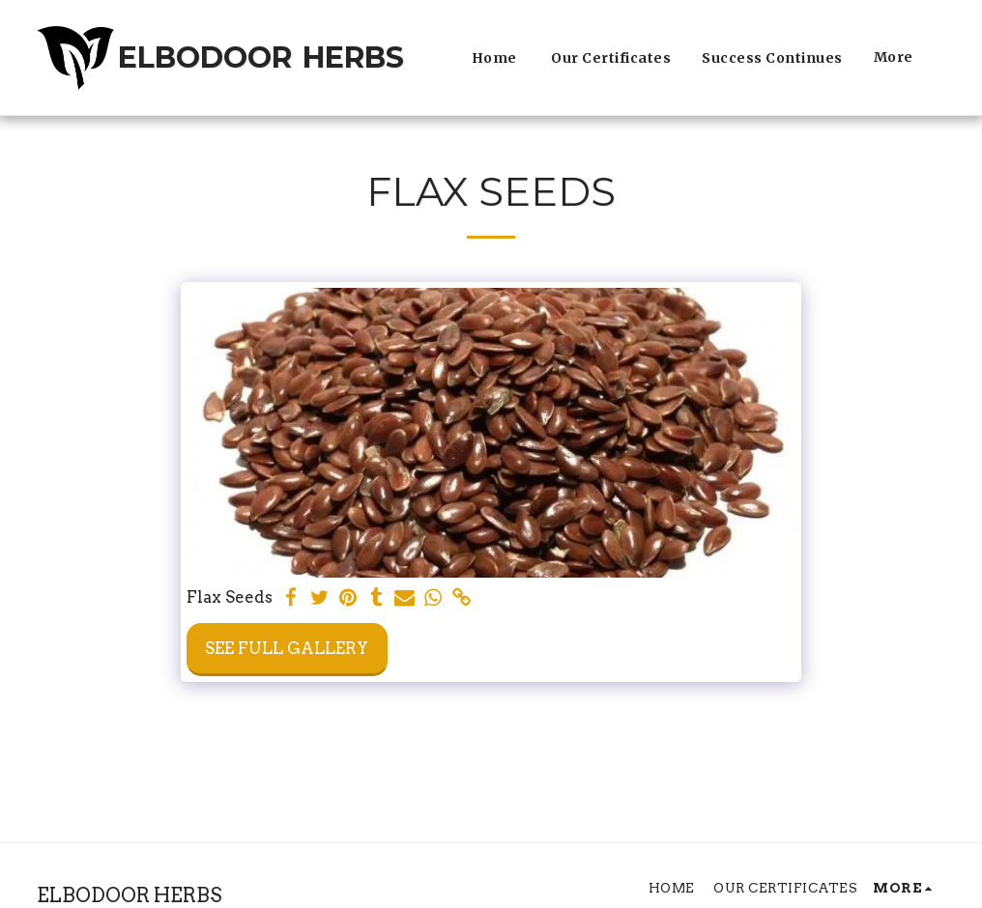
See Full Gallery (286, 648)
